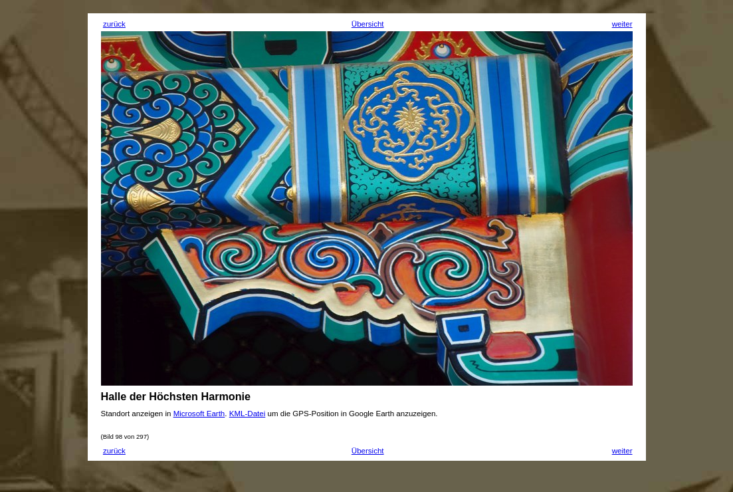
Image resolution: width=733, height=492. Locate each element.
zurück (114, 24)
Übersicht (368, 24)
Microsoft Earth (199, 414)
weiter (622, 24)
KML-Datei (247, 414)
